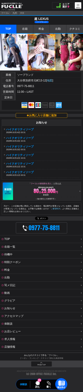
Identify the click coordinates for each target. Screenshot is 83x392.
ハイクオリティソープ (21, 129)
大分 (22, 13)
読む (37, 386)
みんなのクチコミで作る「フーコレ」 (41, 355)
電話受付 (61, 387)
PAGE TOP (41, 365)
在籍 (25, 28)
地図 (49, 80)
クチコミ (74, 28)
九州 (15, 13)
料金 (41, 28)
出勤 (58, 28)
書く (48, 386)
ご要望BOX (55, 209)
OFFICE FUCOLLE (44, 374)
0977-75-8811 (25, 86)
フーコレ (5, 13)
